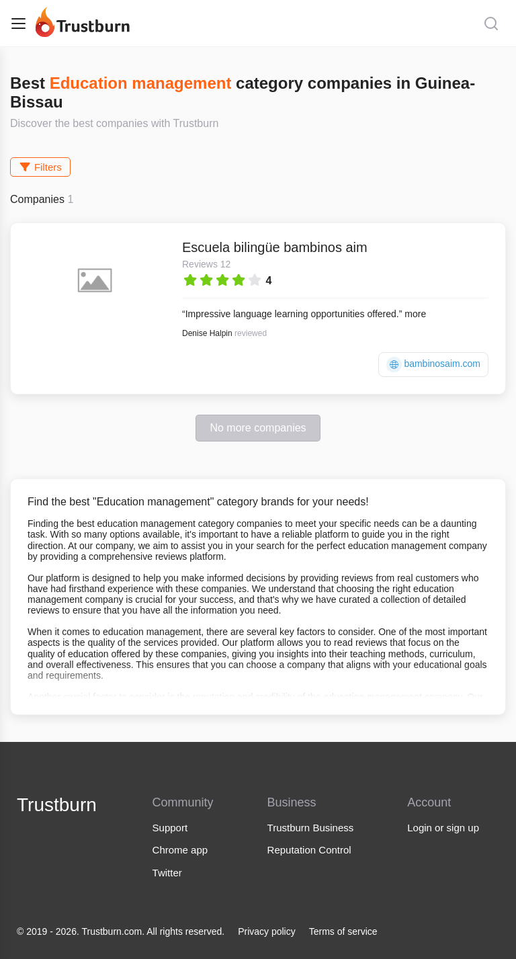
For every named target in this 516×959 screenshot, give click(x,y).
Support (170, 827)
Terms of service (343, 931)
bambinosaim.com (433, 364)
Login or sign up (443, 827)
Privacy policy (267, 931)
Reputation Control (309, 850)
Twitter (167, 872)
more (415, 313)
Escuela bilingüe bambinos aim (275, 247)
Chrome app (180, 850)
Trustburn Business (310, 827)
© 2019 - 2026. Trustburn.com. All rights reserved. (120, 931)
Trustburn (57, 804)
